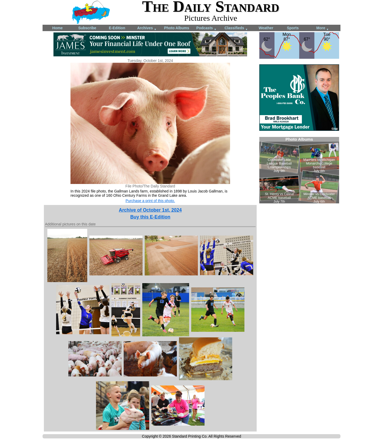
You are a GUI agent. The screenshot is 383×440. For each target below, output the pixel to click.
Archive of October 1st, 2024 (150, 210)
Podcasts (206, 28)
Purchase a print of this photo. (150, 201)
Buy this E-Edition (150, 217)
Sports (293, 28)
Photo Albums (176, 28)
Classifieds (236, 28)
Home (57, 28)
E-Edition (117, 28)
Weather (266, 28)
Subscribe (87, 28)
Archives (147, 28)
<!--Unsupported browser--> (299, 170)
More (322, 28)
